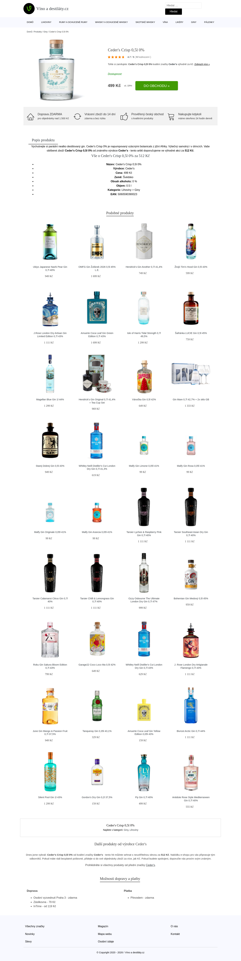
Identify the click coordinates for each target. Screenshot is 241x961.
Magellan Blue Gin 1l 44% (50, 399)
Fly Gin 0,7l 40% (144, 797)
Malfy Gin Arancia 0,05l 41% (97, 532)
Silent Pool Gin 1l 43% (50, 797)
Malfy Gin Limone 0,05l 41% (144, 466)
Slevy (28, 941)
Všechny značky (35, 926)
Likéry (179, 22)
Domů (30, 22)
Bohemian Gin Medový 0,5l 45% (191, 598)
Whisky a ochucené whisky (111, 22)
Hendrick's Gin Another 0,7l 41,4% (144, 267)
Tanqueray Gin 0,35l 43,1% (97, 731)
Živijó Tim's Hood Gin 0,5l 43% (191, 267)
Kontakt (175, 934)
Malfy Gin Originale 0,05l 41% (50, 532)
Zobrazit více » (202, 64)
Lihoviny (46, 22)
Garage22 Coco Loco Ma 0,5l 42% (96, 664)
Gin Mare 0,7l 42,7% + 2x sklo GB (191, 399)
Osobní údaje (106, 941)
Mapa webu (105, 934)
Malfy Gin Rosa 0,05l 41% (191, 466)
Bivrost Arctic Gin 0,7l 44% (191, 731)
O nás (174, 926)
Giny (193, 22)
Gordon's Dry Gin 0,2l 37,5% (97, 797)
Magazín (103, 926)
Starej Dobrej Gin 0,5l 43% (50, 466)
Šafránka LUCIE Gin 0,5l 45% (191, 333)
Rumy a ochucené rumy (73, 22)
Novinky (30, 934)
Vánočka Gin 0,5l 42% (144, 399)
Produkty (38, 32)
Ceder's (173, 64)
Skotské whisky (145, 22)
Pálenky (209, 22)
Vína (165, 22)
